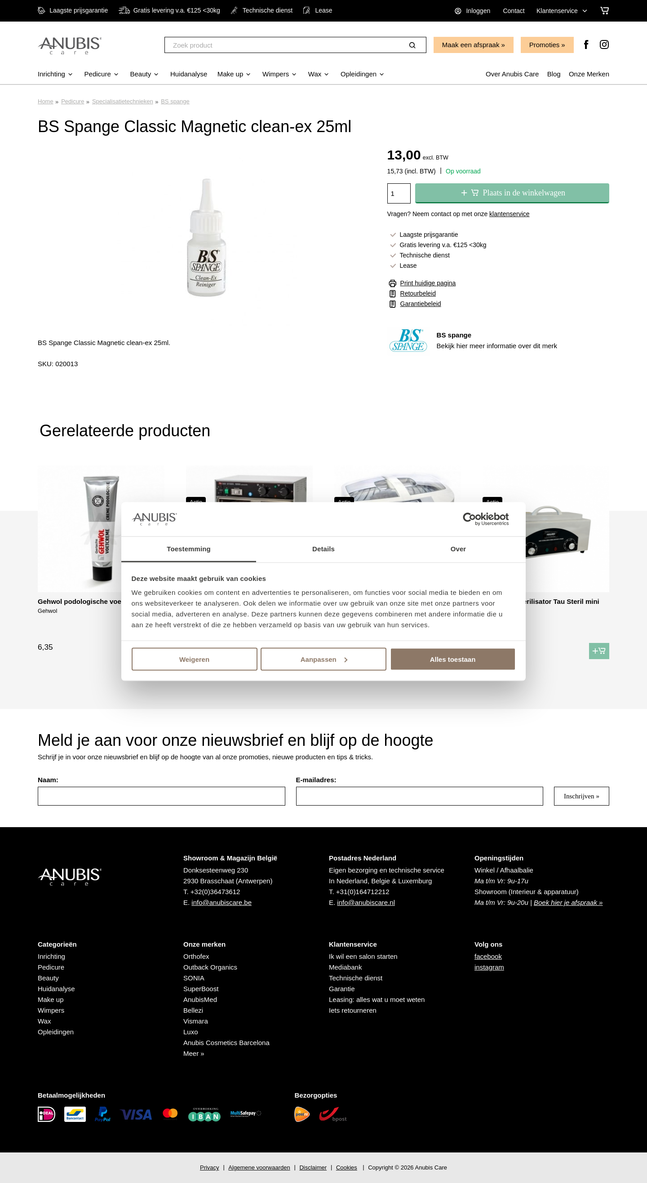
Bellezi (193, 1010)
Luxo (190, 1032)
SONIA (193, 978)
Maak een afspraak (471, 45)
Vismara (195, 1021)
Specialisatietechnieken (122, 101)
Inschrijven (579, 796)
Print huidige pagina (428, 283)
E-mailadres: (316, 780)
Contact (513, 10)
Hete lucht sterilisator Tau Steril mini (541, 601)
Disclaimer (313, 1167)
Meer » (193, 1053)
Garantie (342, 988)
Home (45, 101)
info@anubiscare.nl (366, 902)
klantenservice (509, 213)
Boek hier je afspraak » (568, 902)
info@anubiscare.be (221, 902)
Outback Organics (210, 967)
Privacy (209, 1167)
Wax (44, 1021)
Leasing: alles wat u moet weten (377, 999)
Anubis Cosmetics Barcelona (226, 1042)
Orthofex (196, 956)
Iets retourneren (353, 1010)
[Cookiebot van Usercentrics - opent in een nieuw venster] (476, 519)
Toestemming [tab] (189, 549)
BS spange (175, 101)
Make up (51, 999)
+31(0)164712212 (363, 891)
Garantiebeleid (420, 303)
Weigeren (194, 659)
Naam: (48, 780)
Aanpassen (324, 659)
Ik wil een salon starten (363, 956)
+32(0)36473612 (215, 891)
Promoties (544, 45)
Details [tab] (323, 549)
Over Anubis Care (512, 74)
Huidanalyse (56, 988)
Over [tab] (458, 549)
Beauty (48, 978)
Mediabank (345, 967)
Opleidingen (56, 1032)
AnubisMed (200, 999)
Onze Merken (589, 74)
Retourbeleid (418, 293)
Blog (554, 74)
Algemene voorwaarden (259, 1167)
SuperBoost (200, 988)
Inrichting (51, 956)
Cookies (346, 1167)
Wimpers (51, 1010)
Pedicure (72, 101)
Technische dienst (355, 978)
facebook (488, 956)
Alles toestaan (453, 659)
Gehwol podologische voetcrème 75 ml (100, 601)
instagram (489, 967)
